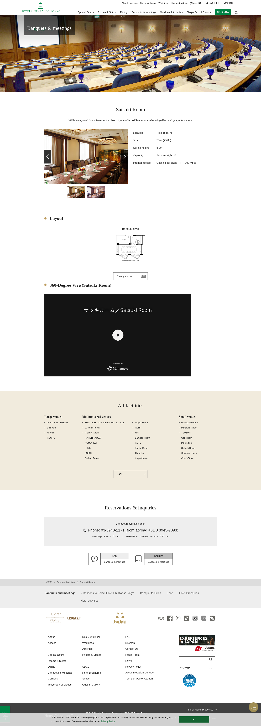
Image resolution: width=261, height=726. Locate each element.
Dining (51, 666)
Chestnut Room (189, 453)
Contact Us (131, 648)
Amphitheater (141, 458)
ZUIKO (88, 453)
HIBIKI (88, 448)
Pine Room (186, 443)
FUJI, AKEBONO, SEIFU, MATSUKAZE (104, 422)
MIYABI (50, 432)
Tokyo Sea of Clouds (199, 12)
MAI (137, 432)
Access (134, 3)
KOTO (138, 443)
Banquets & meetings (144, 12)
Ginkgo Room (91, 458)
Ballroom (51, 427)
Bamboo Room (142, 438)
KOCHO (51, 438)
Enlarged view (124, 276)
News (128, 660)
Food (170, 593)
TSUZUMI (186, 432)
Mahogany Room (189, 422)
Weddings (163, 3)
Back (119, 474)
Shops (86, 678)
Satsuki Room (188, 448)
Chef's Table (187, 458)
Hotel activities (89, 600)
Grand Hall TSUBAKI (57, 422)
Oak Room (186, 438)
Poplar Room (141, 448)
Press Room (132, 654)
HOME (48, 582)
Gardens (53, 678)
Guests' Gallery (91, 684)
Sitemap (130, 642)
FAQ (127, 636)
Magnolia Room (189, 427)
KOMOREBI (91, 443)
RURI (137, 427)
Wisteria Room (92, 427)
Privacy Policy (133, 666)
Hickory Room (92, 432)
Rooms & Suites (57, 660)
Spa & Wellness (148, 3)
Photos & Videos (179, 3)
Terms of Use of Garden (139, 678)
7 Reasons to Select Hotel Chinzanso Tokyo (107, 593)
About (125, 3)
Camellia (139, 453)
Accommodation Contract (139, 672)
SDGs (85, 666)
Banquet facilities (66, 582)
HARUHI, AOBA (93, 438)
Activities (87, 648)
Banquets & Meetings (60, 672)
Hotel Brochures (189, 593)
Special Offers (86, 12)
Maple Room (141, 422)
